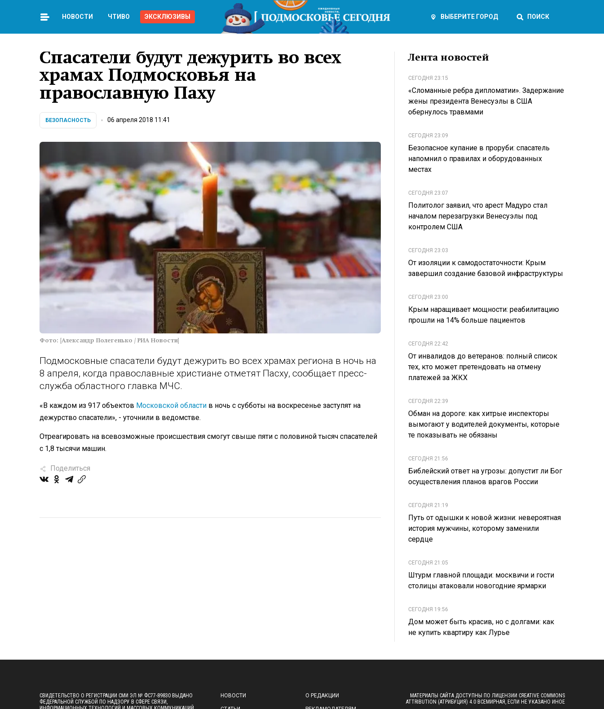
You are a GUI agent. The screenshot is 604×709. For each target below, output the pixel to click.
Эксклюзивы (167, 16)
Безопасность (68, 120)
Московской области (171, 405)
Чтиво (119, 16)
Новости (77, 16)
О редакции (322, 695)
